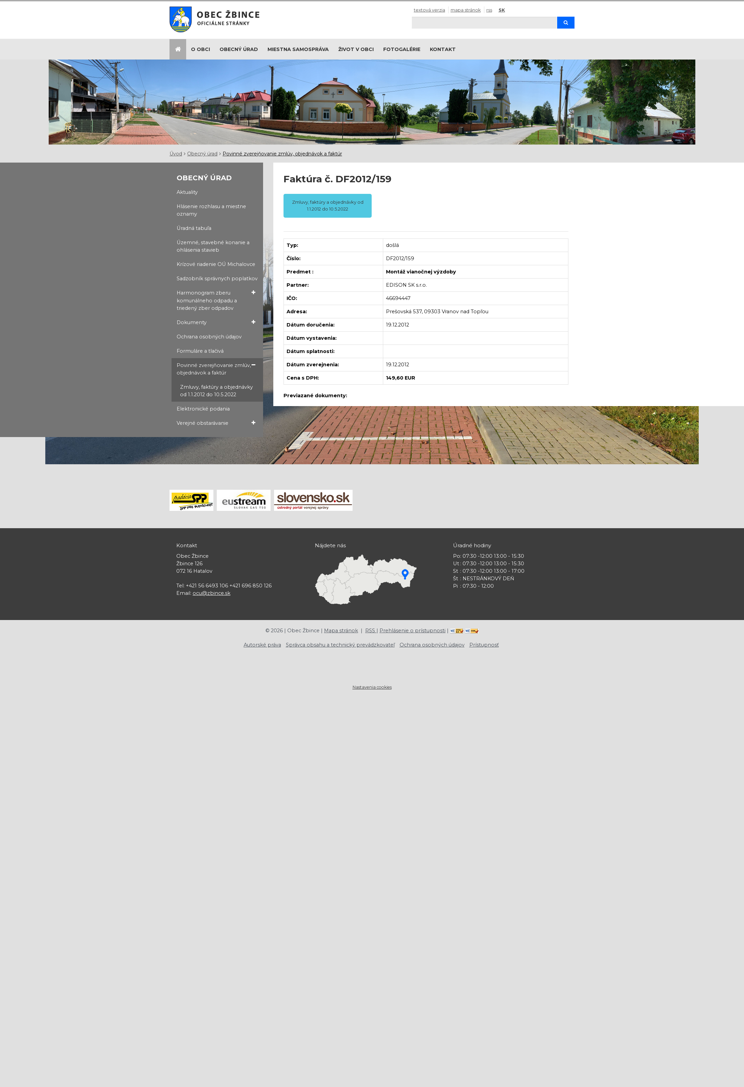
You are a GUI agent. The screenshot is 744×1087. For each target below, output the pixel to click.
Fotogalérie (401, 49)
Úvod (175, 154)
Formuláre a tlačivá (200, 351)
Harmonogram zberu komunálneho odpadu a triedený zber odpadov (216, 300)
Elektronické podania (203, 409)
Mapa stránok (466, 10)
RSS (489, 10)
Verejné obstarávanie (216, 423)
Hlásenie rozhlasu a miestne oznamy (211, 210)
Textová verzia (429, 10)
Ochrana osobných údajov (209, 337)
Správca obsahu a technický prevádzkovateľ (340, 645)
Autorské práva (262, 645)
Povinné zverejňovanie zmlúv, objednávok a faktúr (282, 154)
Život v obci (356, 49)
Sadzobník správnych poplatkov (217, 278)
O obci (200, 49)
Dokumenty (216, 322)
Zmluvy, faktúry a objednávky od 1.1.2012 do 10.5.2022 (216, 391)
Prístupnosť (484, 645)
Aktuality (187, 192)
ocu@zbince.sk (211, 593)
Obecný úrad (239, 49)
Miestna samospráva (298, 49)
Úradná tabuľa (194, 228)
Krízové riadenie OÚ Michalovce (216, 264)
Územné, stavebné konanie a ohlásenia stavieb (213, 246)
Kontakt (443, 49)
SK (502, 10)
